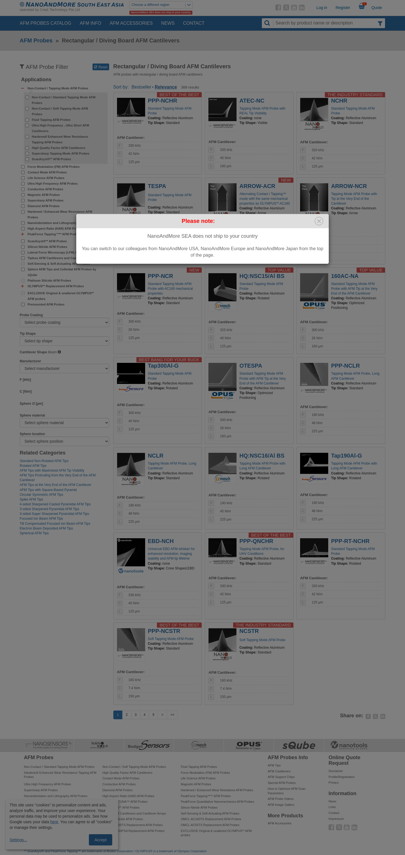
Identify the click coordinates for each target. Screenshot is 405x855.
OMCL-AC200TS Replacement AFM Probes (132, 825)
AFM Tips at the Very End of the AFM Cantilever (55, 485)
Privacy (333, 782)
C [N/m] (26, 391)
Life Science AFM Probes (46, 178)
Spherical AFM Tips (34, 533)
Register (343, 7)
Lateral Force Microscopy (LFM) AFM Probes (60, 252)
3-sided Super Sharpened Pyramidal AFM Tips (54, 514)
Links (332, 807)
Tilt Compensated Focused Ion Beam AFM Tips (55, 524)
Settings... (18, 840)
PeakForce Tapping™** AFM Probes (206, 796)
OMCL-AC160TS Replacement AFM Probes (211, 819)
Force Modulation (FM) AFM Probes (54, 166)
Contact (193, 23)
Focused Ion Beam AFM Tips (41, 519)
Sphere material (32, 415)
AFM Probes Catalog (45, 23)
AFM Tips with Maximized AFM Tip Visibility (52, 470)
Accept (100, 840)
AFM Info (90, 23)
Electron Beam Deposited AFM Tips (46, 528)
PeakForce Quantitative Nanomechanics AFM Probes (217, 801)
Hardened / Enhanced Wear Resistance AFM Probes (60, 214)
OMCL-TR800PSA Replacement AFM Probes (133, 831)
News (168, 23)
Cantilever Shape (33, 352)
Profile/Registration (341, 777)
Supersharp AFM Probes (46, 200)
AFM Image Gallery (281, 804)
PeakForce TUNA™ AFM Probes (125, 801)
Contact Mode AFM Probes (47, 172)
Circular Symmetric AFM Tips (41, 495)
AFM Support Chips (281, 777)
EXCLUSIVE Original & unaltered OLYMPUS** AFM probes (61, 295)
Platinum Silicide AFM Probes (49, 280)
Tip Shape (28, 334)
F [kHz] (25, 380)
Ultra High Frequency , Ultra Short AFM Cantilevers (60, 128)
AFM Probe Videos (281, 798)
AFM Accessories (131, 23)
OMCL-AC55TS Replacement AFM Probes (210, 825)
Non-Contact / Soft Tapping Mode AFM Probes (60, 111)
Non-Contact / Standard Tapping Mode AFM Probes (63, 100)
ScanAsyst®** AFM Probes (51, 159)
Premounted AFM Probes (46, 304)
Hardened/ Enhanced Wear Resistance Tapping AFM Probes (60, 139)
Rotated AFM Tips (33, 466)
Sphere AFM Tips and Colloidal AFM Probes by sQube (62, 272)
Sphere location (32, 434)
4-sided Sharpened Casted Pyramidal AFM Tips (55, 504)
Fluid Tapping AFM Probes (51, 119)
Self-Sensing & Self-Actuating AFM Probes (59, 263)
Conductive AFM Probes (45, 189)
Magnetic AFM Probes (44, 194)
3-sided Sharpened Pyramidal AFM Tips (49, 509)
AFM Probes (36, 40)
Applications (36, 79)
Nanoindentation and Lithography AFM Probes (62, 223)
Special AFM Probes (282, 782)
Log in (321, 7)
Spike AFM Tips (31, 499)
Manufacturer (30, 361)
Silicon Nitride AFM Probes (47, 246)
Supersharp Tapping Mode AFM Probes (60, 153)
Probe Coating (31, 315)
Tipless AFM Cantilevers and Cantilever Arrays (62, 258)
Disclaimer (335, 771)
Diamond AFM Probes (44, 206)
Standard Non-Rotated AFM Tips (44, 461)
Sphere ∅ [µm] (31, 404)
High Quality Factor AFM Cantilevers (58, 148)
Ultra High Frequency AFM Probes (53, 183)
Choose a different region (162, 4)
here (54, 822)
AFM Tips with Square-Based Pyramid (48, 490)
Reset (100, 67)
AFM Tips (274, 765)
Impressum (336, 818)
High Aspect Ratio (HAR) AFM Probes (55, 228)
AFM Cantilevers (279, 771)
